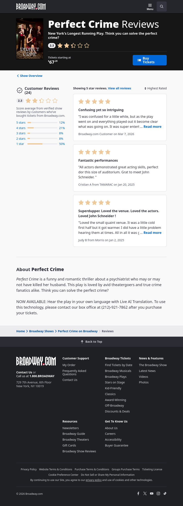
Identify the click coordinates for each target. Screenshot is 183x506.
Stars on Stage (115, 382)
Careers (110, 434)
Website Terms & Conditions (55, 469)
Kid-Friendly (113, 388)
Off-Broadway (114, 405)
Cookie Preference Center (63, 475)
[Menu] (150, 7)
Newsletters (70, 428)
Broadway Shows (39, 331)
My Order (68, 365)
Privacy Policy (29, 469)
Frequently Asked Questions (74, 372)
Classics (110, 394)
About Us (111, 428)
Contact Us (24, 372)
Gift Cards (69, 445)
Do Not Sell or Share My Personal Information (108, 475)
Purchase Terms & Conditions (92, 469)
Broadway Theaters (75, 439)
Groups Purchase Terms (126, 469)
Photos (144, 382)
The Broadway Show (153, 365)
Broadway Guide (73, 434)
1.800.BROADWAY (42, 376)
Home (20, 331)
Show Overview (29, 76)
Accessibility (113, 439)
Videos (143, 377)
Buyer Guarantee (116, 445)
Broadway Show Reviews (79, 451)
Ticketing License (152, 469)
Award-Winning (115, 400)
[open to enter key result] (162, 6)
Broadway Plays (116, 377)
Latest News (147, 371)
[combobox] (160, 6)
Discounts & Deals (117, 411)
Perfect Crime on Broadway (76, 331)
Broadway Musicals (118, 371)
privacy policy (94, 480)
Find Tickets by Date (118, 365)
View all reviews (119, 88)
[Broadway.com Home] (31, 6)
